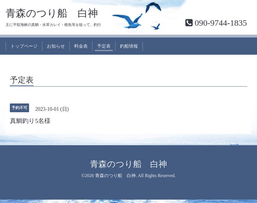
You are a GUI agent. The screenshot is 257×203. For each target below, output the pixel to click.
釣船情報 (129, 46)
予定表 (104, 46)
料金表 (81, 46)
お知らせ (56, 46)
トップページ (24, 46)
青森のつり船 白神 (52, 13)
